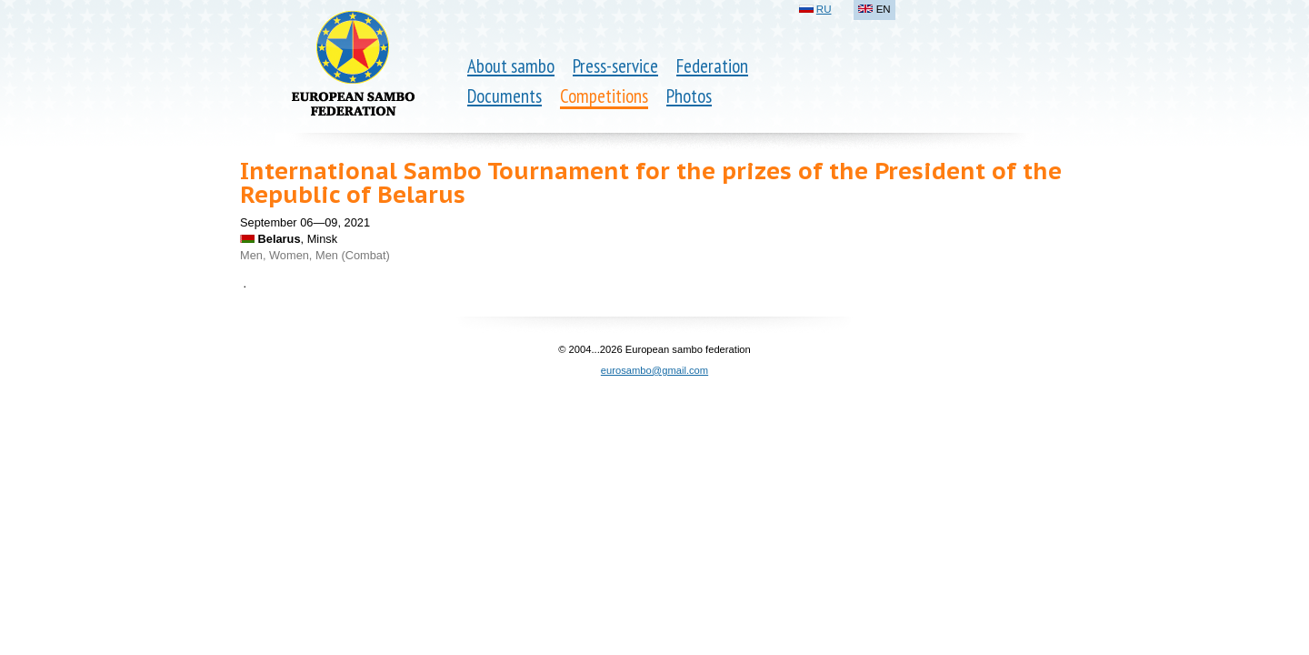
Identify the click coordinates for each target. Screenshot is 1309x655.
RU (824, 9)
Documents (504, 96)
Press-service (615, 66)
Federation (712, 66)
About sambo (511, 66)
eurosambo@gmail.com (654, 370)
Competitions (604, 96)
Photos (689, 96)
